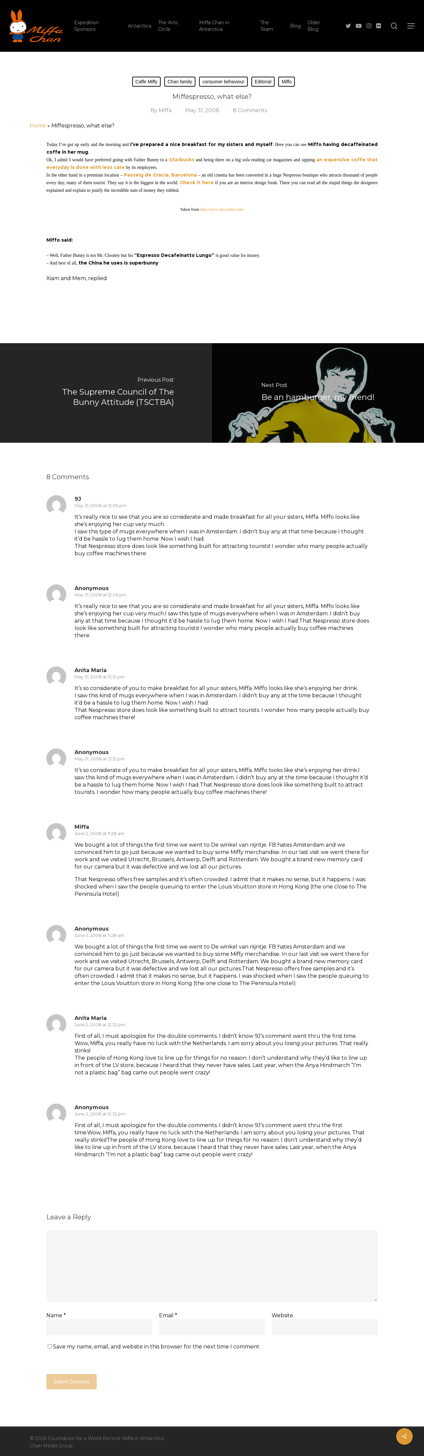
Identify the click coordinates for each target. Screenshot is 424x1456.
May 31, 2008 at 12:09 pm (101, 505)
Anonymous (92, 929)
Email (168, 1315)
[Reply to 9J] (86, 566)
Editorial (263, 81)
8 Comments (250, 110)
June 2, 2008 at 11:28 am (100, 833)
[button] (411, 26)
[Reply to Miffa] (86, 906)
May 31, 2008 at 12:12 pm (100, 676)
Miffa (165, 110)
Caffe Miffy (146, 81)
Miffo (287, 81)
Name (56, 1315)
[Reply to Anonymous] (86, 648)
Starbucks (181, 159)
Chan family (180, 81)
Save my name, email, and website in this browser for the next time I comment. (156, 1346)
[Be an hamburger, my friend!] (318, 393)
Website (282, 1315)
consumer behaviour (223, 81)
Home (38, 125)
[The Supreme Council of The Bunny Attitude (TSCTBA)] (106, 393)
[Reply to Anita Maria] (86, 730)
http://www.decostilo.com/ (222, 209)
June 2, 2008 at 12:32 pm (100, 1024)
